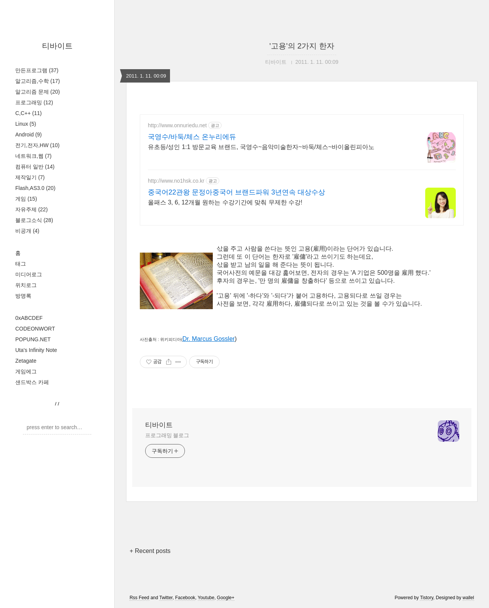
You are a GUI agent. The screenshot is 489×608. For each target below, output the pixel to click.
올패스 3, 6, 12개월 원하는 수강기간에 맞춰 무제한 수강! (225, 202)
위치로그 (26, 285)
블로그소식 (34, 220)
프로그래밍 (34, 102)
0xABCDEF (29, 318)
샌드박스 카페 (32, 382)
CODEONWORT (35, 329)
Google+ (226, 597)
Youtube (206, 597)
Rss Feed (139, 597)
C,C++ (28, 113)
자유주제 (31, 209)
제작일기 (30, 177)
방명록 (23, 296)
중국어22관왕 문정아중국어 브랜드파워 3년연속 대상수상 (236, 192)
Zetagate (25, 361)
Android (28, 134)
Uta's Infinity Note (36, 350)
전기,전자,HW (37, 145)
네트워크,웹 (33, 156)
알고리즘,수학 (37, 81)
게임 (26, 199)
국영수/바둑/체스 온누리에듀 (192, 137)
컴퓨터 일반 (35, 167)
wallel (468, 597)
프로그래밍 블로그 (167, 435)
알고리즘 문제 (37, 92)
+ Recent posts (150, 551)
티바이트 (57, 46)
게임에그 (26, 371)
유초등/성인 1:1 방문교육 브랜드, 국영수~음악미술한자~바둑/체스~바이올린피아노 (261, 147)
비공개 (27, 231)
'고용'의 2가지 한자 (301, 46)
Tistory (426, 597)
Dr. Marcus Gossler (208, 339)
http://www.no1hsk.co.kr (176, 181)
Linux (25, 124)
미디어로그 (28, 274)
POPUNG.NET (33, 339)
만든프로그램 (36, 70)
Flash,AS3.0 (35, 188)
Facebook (185, 597)
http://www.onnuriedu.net (177, 125)
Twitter (166, 597)
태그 (20, 264)
